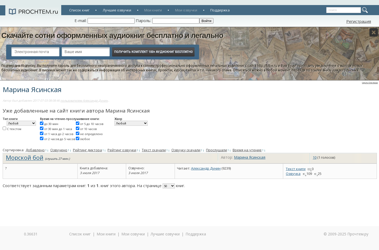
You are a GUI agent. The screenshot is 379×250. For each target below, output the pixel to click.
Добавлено (35, 150)
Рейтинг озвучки (122, 150)
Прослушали (216, 150)
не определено (91, 134)
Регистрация (358, 21)
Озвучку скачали (185, 150)
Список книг (79, 10)
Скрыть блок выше (370, 82)
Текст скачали (154, 150)
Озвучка (293, 173)
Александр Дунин (206, 168)
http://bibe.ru (267, 65)
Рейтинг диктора (87, 150)
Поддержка (220, 10)
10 (314, 157)
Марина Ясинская (249, 157)
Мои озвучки (186, 10)
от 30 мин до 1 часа (58, 129)
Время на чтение (247, 150)
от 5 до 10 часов (91, 124)
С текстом (14, 129)
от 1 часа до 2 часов (58, 134)
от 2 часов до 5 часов (59, 139)
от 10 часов (88, 129)
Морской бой (24, 157)
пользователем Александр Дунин (84, 100)
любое (85, 139)
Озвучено (58, 150)
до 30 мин (51, 124)
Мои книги (153, 10)
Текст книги (296, 168)
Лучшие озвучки (117, 10)
